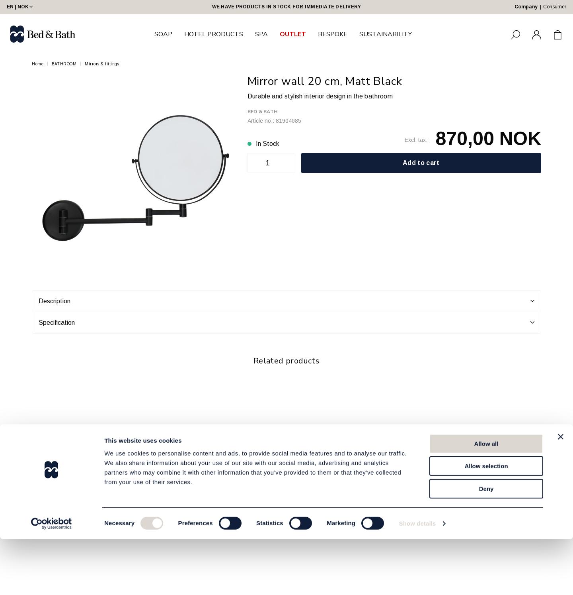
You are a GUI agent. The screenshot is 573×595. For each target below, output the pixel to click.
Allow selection (486, 522)
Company (526, 7)
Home (37, 64)
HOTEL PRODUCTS (213, 34)
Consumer (554, 7)
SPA (261, 34)
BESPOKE (332, 34)
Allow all (486, 499)
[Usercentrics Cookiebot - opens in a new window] (51, 579)
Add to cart (421, 162)
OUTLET (293, 34)
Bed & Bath (262, 111)
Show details (417, 579)
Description (286, 301)
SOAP (163, 34)
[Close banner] (560, 492)
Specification (286, 322)
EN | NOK (20, 7)
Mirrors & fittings (102, 64)
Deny (486, 544)
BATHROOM (64, 64)
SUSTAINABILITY (385, 34)
